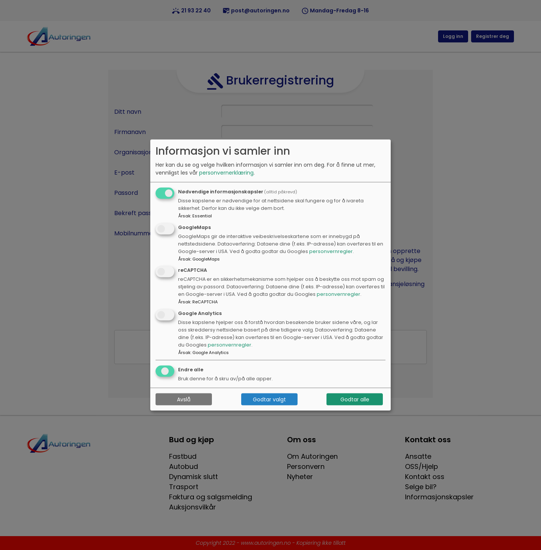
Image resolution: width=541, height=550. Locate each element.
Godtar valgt (269, 399)
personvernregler (331, 251)
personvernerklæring (226, 172)
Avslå (183, 399)
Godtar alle (354, 399)
